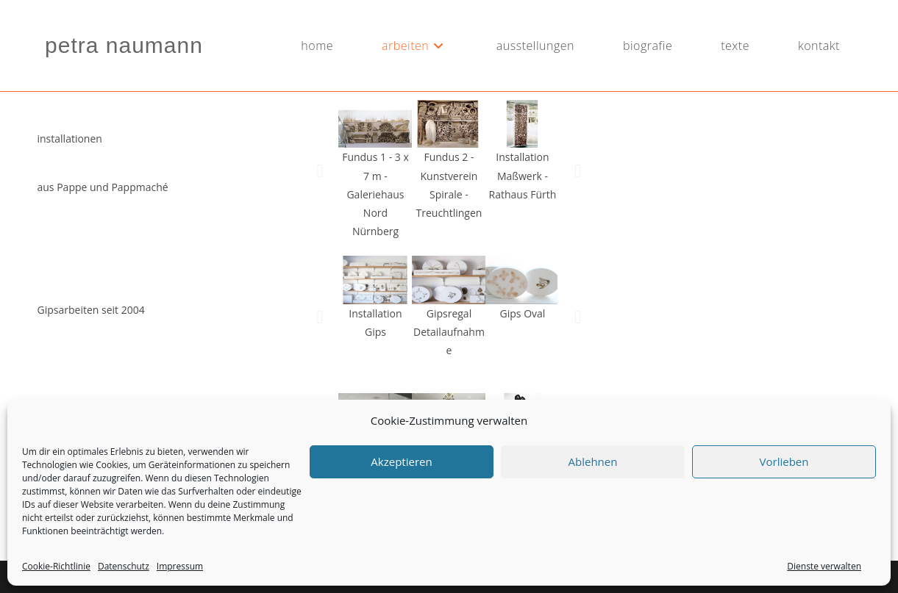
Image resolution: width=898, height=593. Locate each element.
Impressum (180, 566)
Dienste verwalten (824, 566)
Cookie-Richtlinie (56, 566)
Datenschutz (123, 566)
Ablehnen (593, 461)
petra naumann (124, 45)
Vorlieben (784, 461)
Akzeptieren (401, 461)
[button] (319, 170)
